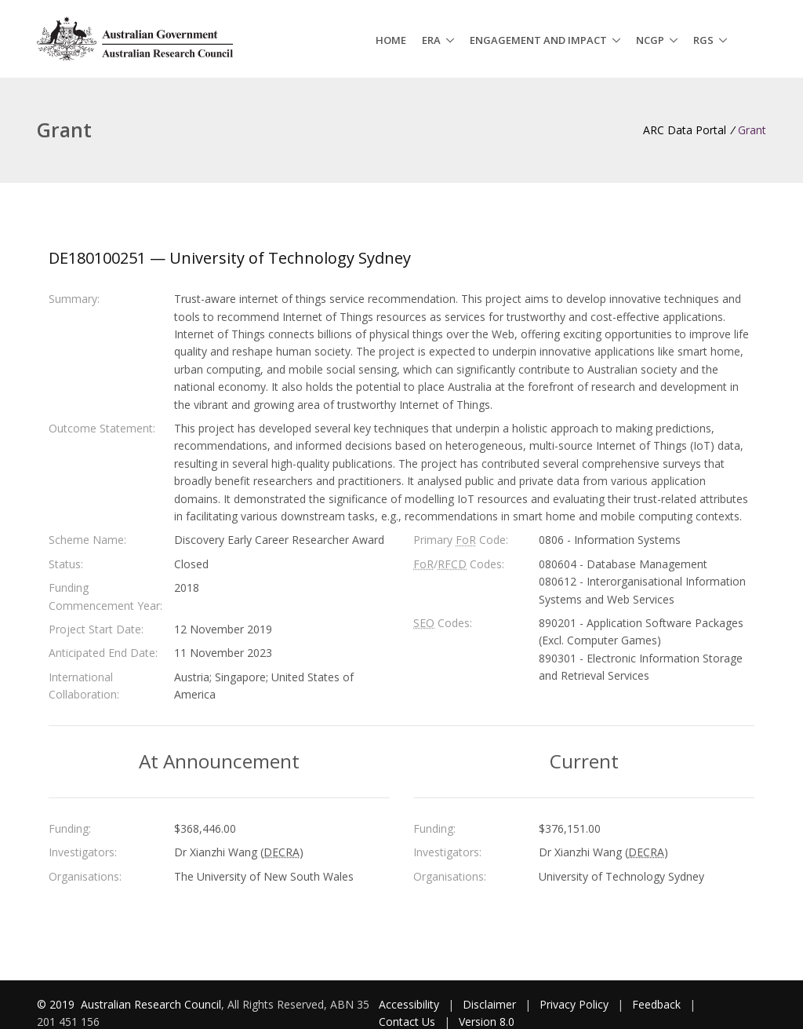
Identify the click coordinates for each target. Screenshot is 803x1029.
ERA (431, 40)
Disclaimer (489, 1004)
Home (391, 40)
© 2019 (57, 1004)
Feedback (656, 1004)
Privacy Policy (574, 1004)
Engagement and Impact (538, 40)
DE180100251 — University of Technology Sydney (230, 257)
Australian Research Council (151, 1004)
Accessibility (409, 1004)
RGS (703, 40)
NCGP (650, 40)
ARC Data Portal (684, 129)
